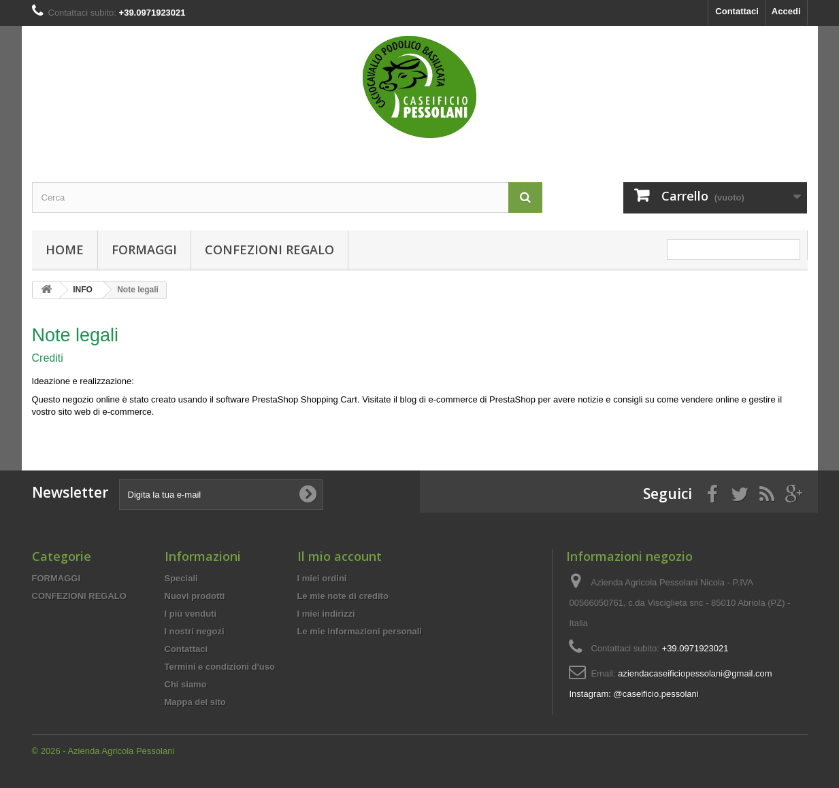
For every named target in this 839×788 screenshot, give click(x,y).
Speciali (181, 578)
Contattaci (737, 11)
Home (65, 249)
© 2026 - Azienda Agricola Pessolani (103, 751)
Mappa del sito (195, 702)
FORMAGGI (144, 249)
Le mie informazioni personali (359, 631)
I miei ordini (322, 578)
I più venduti (191, 614)
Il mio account (339, 556)
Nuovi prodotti (195, 596)
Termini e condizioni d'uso (220, 667)
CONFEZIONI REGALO (269, 249)
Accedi (786, 11)
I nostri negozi (195, 631)
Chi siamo (186, 684)
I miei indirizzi (326, 614)
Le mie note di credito (343, 596)
